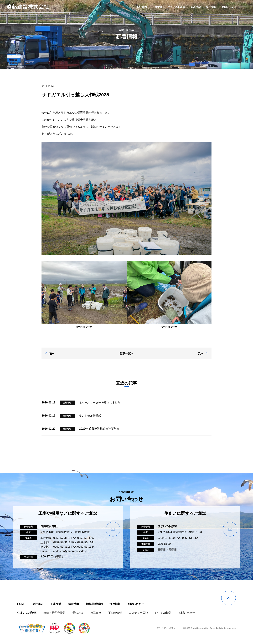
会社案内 (140, 7)
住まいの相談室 (175, 7)
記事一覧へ (126, 356)
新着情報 (194, 7)
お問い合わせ (228, 7)
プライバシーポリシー (167, 630)
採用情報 (210, 7)
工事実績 (156, 7)
